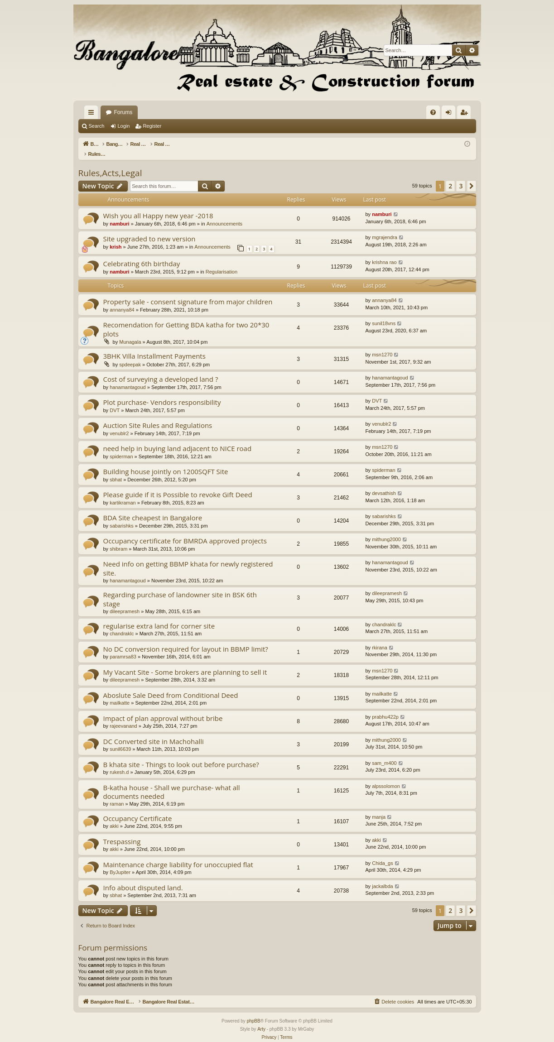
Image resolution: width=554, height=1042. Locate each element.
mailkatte (120, 693)
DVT (115, 400)
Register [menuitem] (465, 114)
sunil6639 (120, 739)
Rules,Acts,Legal (110, 163)
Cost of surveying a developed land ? (160, 369)
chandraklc (122, 624)
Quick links (93, 114)
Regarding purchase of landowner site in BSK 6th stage (180, 589)
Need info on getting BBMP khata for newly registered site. (188, 558)
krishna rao (384, 252)
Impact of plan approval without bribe (163, 708)
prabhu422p (385, 707)
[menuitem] (433, 112)
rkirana (379, 638)
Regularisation (221, 262)
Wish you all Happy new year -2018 (158, 206)
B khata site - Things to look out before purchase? (181, 754)
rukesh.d (119, 762)
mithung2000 (386, 530)
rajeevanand (123, 716)
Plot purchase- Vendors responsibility (162, 392)
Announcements (225, 214)
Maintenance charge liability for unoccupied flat (178, 855)
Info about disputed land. (143, 878)
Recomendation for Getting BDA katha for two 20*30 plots (186, 319)
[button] (471, 176)
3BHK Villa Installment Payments (154, 346)
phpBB (253, 1011)
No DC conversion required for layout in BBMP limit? (185, 639)
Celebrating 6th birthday (141, 254)
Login (123, 126)
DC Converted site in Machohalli (153, 731)
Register (152, 126)
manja (378, 807)
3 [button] (460, 176)
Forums (236, 112)
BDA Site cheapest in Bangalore (152, 508)
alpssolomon (386, 776)
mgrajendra (384, 227)
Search (97, 126)
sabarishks (122, 516)
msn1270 (382, 345)
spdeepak (130, 355)
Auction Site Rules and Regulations (157, 415)
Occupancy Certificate (137, 808)
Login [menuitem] (450, 114)
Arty (261, 1019)
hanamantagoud (128, 377)
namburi (119, 214)
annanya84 (122, 300)
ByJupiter (120, 862)
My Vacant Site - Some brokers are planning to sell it (185, 662)
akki (114, 816)
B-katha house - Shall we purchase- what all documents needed (171, 782)
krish (115, 237)
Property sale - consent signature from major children (188, 292)
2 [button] (450, 176)
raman (117, 794)
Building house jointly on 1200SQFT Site (165, 461)
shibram (118, 539)
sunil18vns (383, 314)
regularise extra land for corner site (159, 616)
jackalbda (382, 876)
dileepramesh (125, 602)
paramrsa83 (123, 647)
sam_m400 (384, 753)
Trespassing (122, 831)
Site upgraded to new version (149, 229)
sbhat (116, 470)
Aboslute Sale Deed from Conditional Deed (170, 685)
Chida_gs (382, 853)
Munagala (130, 332)
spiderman (121, 447)
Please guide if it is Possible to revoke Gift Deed (177, 485)
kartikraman (122, 493)
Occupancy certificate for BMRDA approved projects (185, 531)
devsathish (384, 483)
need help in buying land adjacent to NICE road (177, 438)
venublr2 (119, 424)
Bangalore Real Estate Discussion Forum (155, 112)
